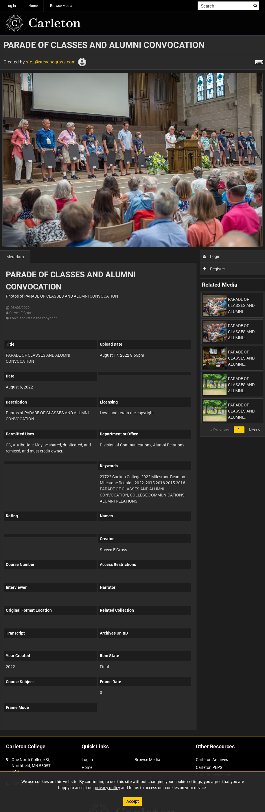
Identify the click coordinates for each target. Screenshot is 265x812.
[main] (132, 385)
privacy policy (107, 787)
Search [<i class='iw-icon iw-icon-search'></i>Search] (255, 5)
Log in (11, 5)
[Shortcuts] (259, 61)
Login (211, 256)
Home (33, 5)
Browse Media (61, 5)
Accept (132, 801)
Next (254, 429)
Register (214, 269)
